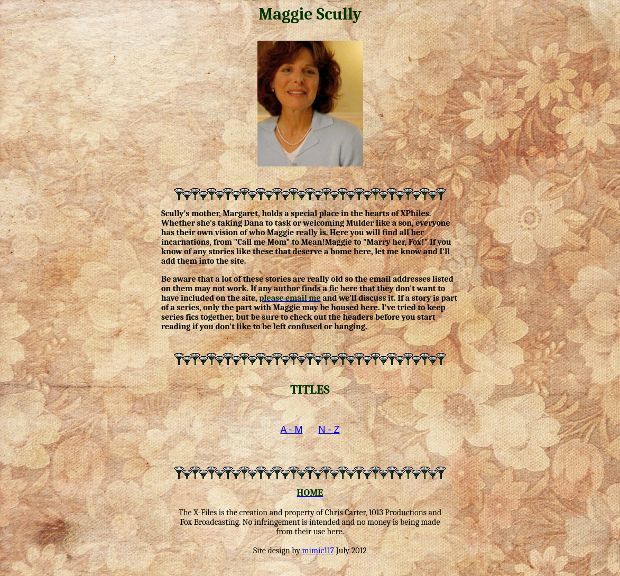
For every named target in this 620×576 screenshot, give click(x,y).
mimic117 (318, 550)
